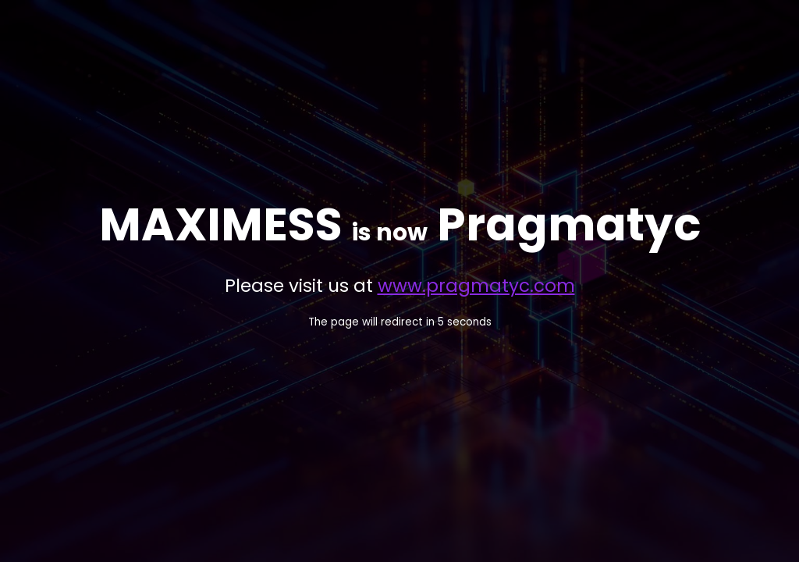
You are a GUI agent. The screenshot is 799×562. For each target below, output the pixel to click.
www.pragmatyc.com (476, 285)
